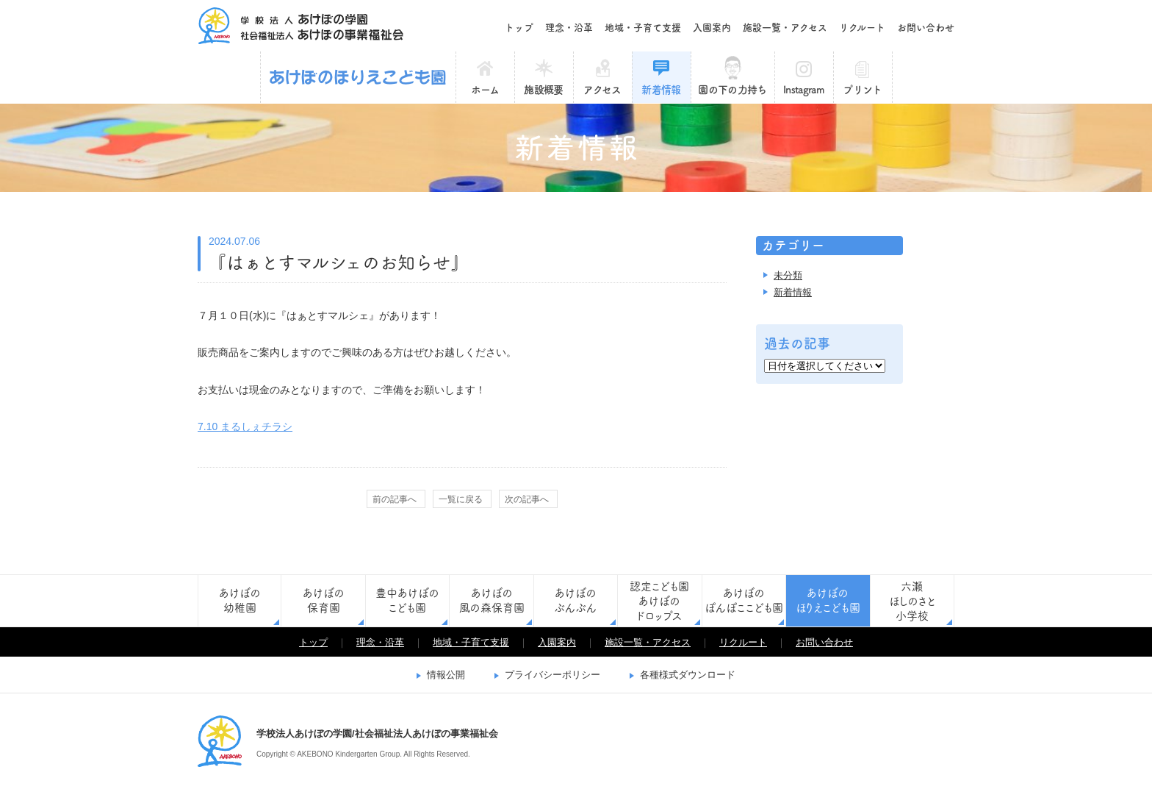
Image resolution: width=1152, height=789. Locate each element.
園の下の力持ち (732, 90)
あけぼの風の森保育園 (492, 600)
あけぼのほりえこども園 (358, 77)
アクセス (602, 90)
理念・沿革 (569, 27)
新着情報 (660, 90)
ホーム (485, 90)
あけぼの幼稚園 (240, 600)
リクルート (862, 27)
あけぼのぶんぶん (575, 600)
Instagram (803, 90)
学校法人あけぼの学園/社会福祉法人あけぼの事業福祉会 (300, 25)
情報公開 (446, 674)
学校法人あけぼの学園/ (220, 741)
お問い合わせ (925, 27)
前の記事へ (394, 499)
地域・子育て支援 (643, 27)
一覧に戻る (461, 499)
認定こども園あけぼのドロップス (659, 601)
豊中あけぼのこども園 (407, 600)
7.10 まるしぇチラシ (245, 426)
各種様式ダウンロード (687, 674)
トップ (519, 27)
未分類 (788, 275)
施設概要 (543, 90)
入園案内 (712, 27)
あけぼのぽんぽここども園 (744, 600)
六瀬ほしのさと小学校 (912, 601)
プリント (862, 90)
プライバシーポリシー (552, 674)
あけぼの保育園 (324, 600)
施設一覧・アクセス (785, 27)
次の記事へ (527, 499)
